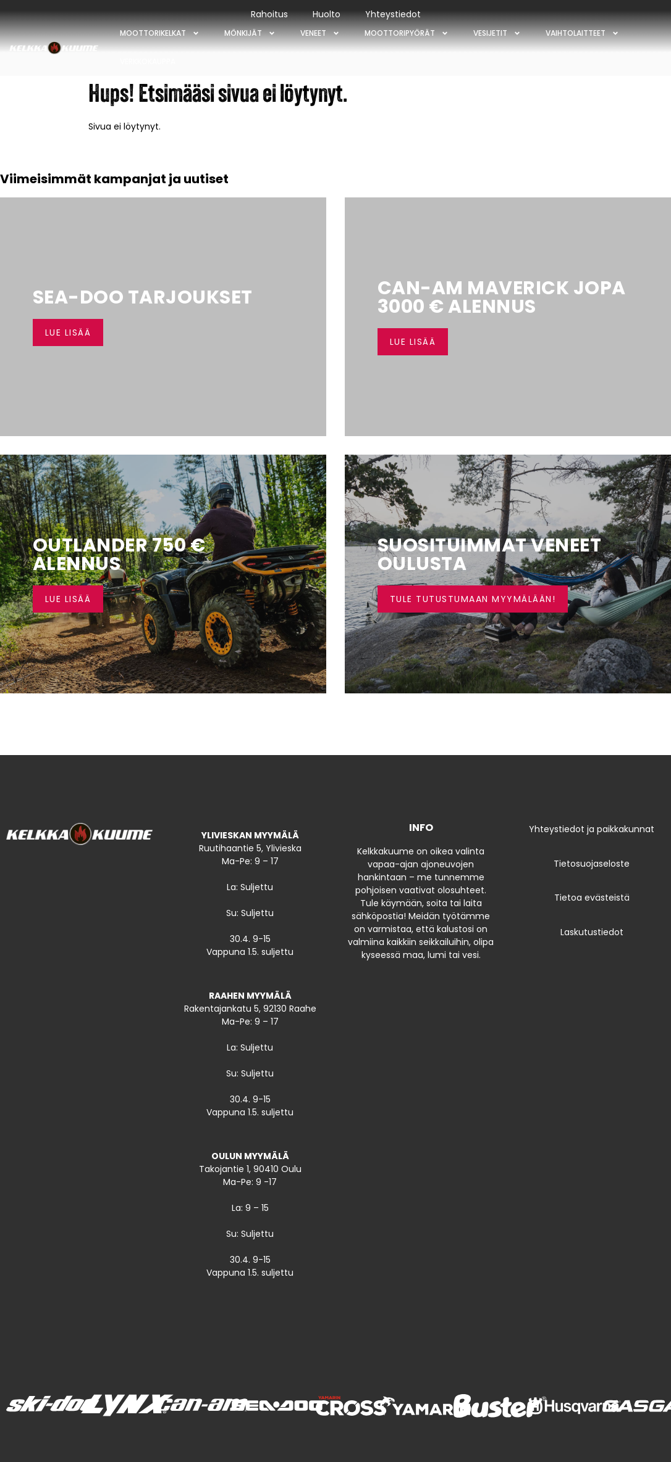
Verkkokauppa (147, 61)
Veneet (320, 33)
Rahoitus (269, 14)
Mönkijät (250, 33)
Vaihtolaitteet (582, 33)
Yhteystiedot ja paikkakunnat (591, 829)
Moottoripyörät (407, 33)
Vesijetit (497, 33)
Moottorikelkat (160, 33)
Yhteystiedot (393, 14)
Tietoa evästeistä (592, 897)
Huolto (326, 14)
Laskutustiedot (591, 932)
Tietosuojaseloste (592, 863)
